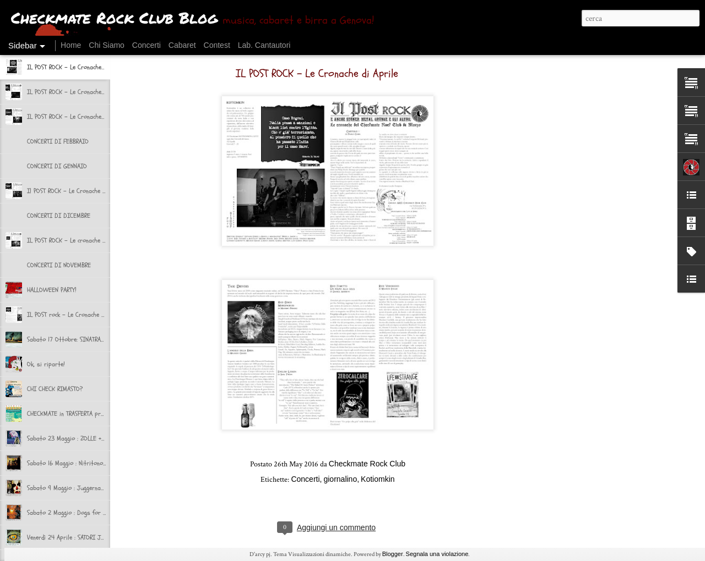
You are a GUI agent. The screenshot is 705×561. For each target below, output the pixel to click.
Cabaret (182, 45)
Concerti (146, 45)
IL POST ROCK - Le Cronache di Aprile (76, 67)
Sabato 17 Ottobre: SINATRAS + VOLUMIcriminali (90, 339)
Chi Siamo (106, 45)
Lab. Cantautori (264, 45)
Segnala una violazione (437, 554)
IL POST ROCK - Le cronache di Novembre (81, 240)
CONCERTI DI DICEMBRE (58, 215)
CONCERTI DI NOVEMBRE (59, 265)
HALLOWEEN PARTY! (51, 289)
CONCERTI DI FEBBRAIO (58, 141)
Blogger (392, 554)
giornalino (340, 479)
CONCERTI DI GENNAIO (57, 166)
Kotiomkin (377, 479)
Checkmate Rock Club (367, 463)
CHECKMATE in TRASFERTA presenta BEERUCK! (85, 413)
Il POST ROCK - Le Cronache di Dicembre (80, 190)
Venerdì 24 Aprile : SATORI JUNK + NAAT (79, 537)
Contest (217, 45)
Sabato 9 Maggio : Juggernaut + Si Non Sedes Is (91, 487)
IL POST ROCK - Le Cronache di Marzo (77, 91)
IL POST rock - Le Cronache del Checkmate (83, 314)
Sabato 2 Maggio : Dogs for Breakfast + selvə (89, 512)
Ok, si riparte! (45, 364)
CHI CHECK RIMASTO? (55, 388)
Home (71, 45)
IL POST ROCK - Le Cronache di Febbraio (80, 116)
